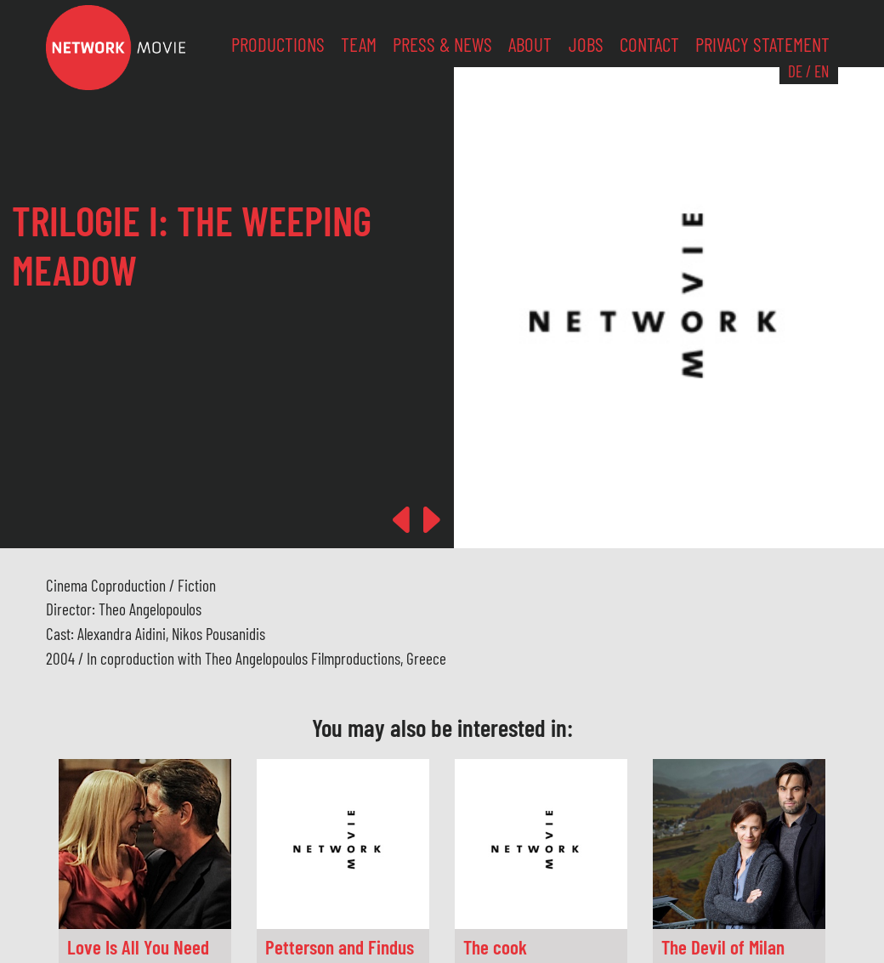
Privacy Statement (762, 44)
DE (795, 71)
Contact (649, 44)
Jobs (586, 44)
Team (359, 44)
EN (821, 71)
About (530, 44)
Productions (278, 44)
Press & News (442, 44)
